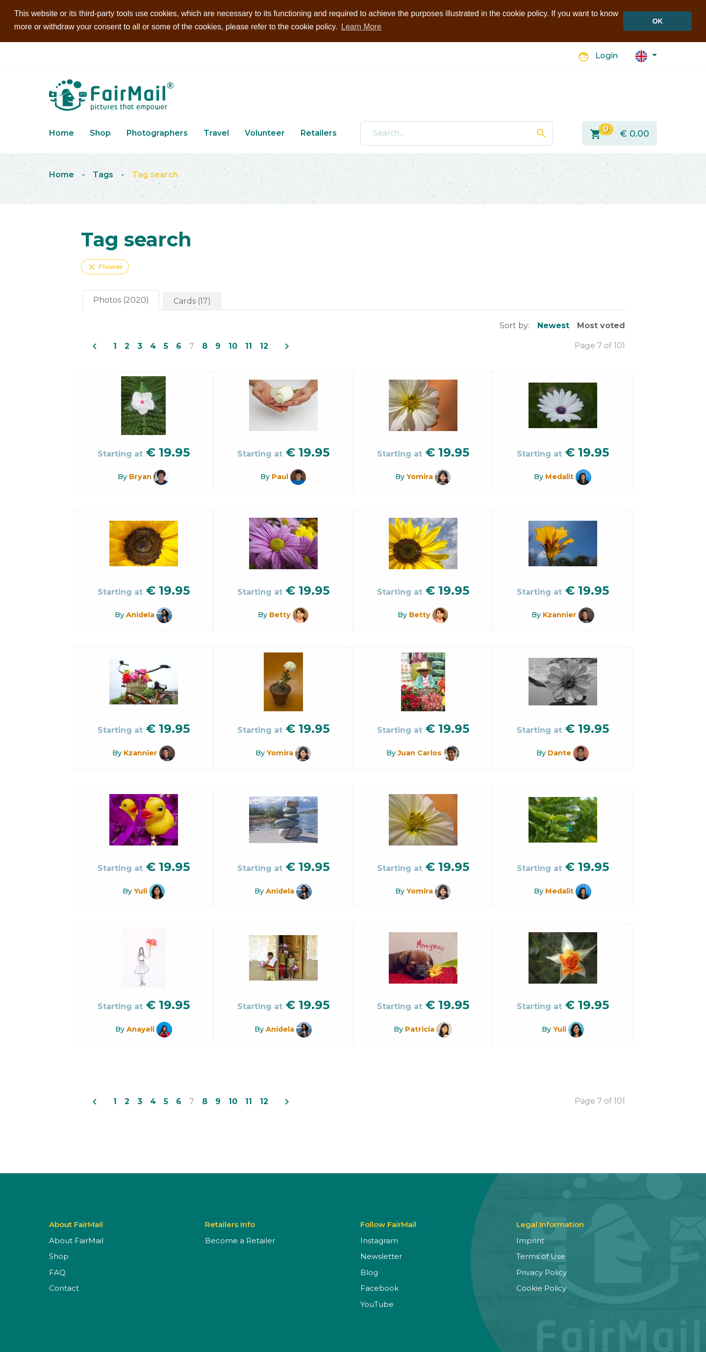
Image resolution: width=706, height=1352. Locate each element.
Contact (64, 1287)
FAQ (57, 1272)
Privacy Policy (541, 1272)
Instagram (379, 1240)
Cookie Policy (541, 1287)
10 (232, 345)
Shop (100, 132)
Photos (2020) (121, 299)
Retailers (319, 132)
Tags (103, 174)
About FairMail (76, 1240)
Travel (216, 132)
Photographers (157, 132)
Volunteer (265, 132)
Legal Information (550, 1224)
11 (248, 345)
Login (606, 55)
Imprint (530, 1240)
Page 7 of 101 (600, 345)
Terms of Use (540, 1255)
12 (264, 345)
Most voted (601, 325)
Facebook (379, 1287)
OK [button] (657, 21)
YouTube (377, 1303)
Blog (369, 1272)
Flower (105, 266)
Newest (553, 325)
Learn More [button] (361, 27)
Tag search (155, 174)
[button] (646, 55)
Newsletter (381, 1255)
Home (61, 132)
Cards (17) (192, 300)
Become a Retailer (240, 1240)
